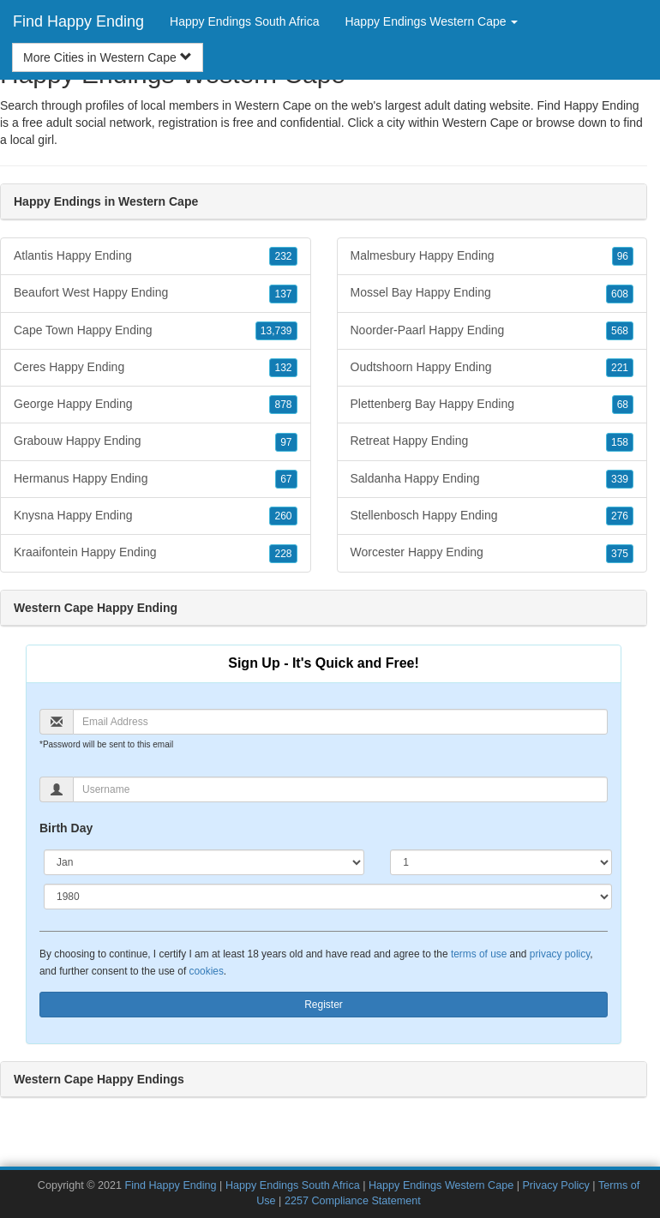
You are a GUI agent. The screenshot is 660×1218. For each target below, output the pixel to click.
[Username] (340, 789)
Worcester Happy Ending (492, 552)
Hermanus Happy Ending (155, 479)
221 (619, 368)
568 (619, 331)
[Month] (204, 862)
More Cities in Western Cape (107, 57)
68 (622, 405)
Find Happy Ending (78, 21)
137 (282, 294)
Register (323, 1005)
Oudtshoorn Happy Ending (492, 367)
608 (619, 294)
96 (622, 256)
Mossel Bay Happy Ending (492, 293)
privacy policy (560, 954)
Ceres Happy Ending (155, 367)
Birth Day (66, 828)
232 (282, 256)
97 (285, 442)
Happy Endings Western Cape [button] (431, 21)
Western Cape (480, 122)
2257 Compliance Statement (353, 1201)
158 (619, 442)
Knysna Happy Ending (155, 516)
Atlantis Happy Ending (155, 256)
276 (619, 516)
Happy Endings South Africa (244, 21)
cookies (206, 971)
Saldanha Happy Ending (492, 479)
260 (282, 516)
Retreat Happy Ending (492, 441)
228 (282, 554)
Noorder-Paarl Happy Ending (492, 330)
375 (619, 554)
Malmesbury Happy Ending (492, 256)
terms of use (479, 954)
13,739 (276, 331)
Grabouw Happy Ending (155, 441)
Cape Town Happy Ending (155, 330)
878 (282, 405)
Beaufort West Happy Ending (155, 293)
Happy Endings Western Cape (441, 1185)
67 (285, 479)
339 (619, 479)
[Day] (501, 862)
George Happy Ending (155, 404)
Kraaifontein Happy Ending (155, 552)
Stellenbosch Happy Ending (492, 516)
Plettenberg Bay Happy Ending (492, 404)
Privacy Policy (555, 1185)
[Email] (340, 722)
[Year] (328, 896)
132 (282, 368)
